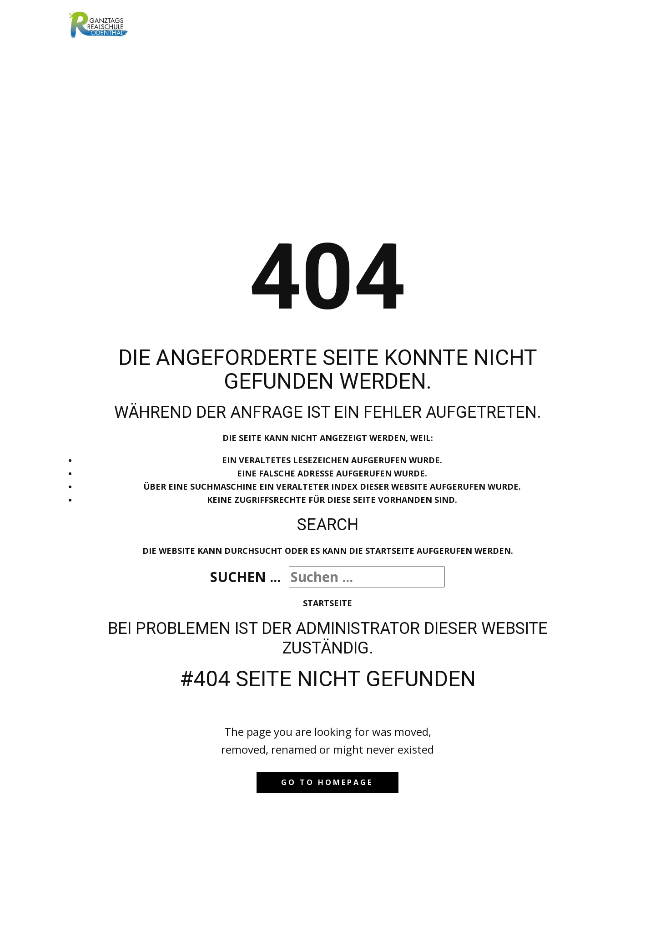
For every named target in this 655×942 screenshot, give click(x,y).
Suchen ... (245, 576)
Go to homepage (327, 782)
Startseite (327, 603)
